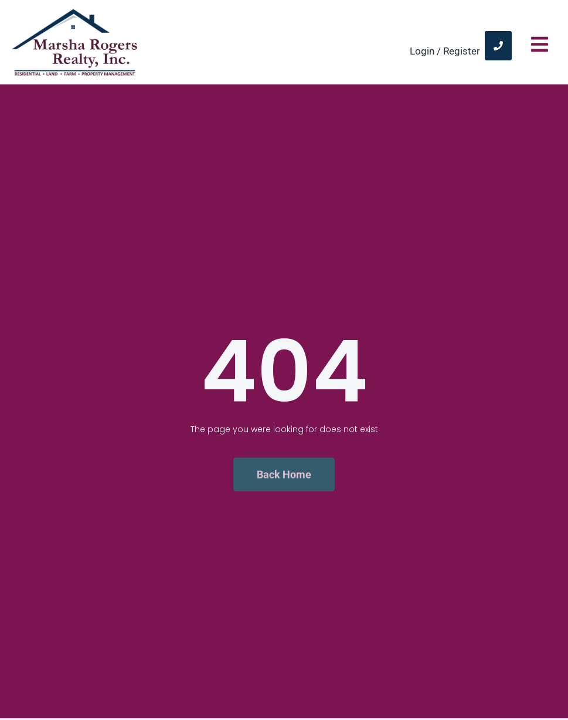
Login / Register (445, 51)
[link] (498, 45)
